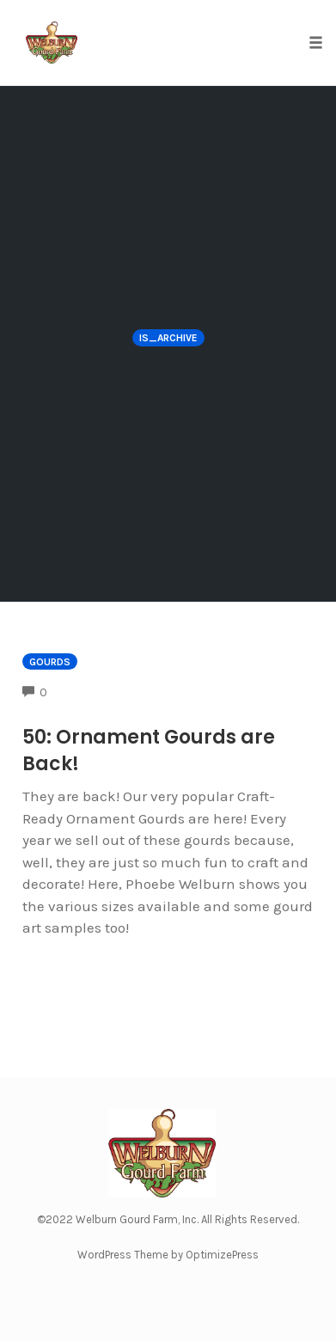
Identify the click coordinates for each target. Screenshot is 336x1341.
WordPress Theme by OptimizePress (168, 1254)
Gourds (49, 662)
